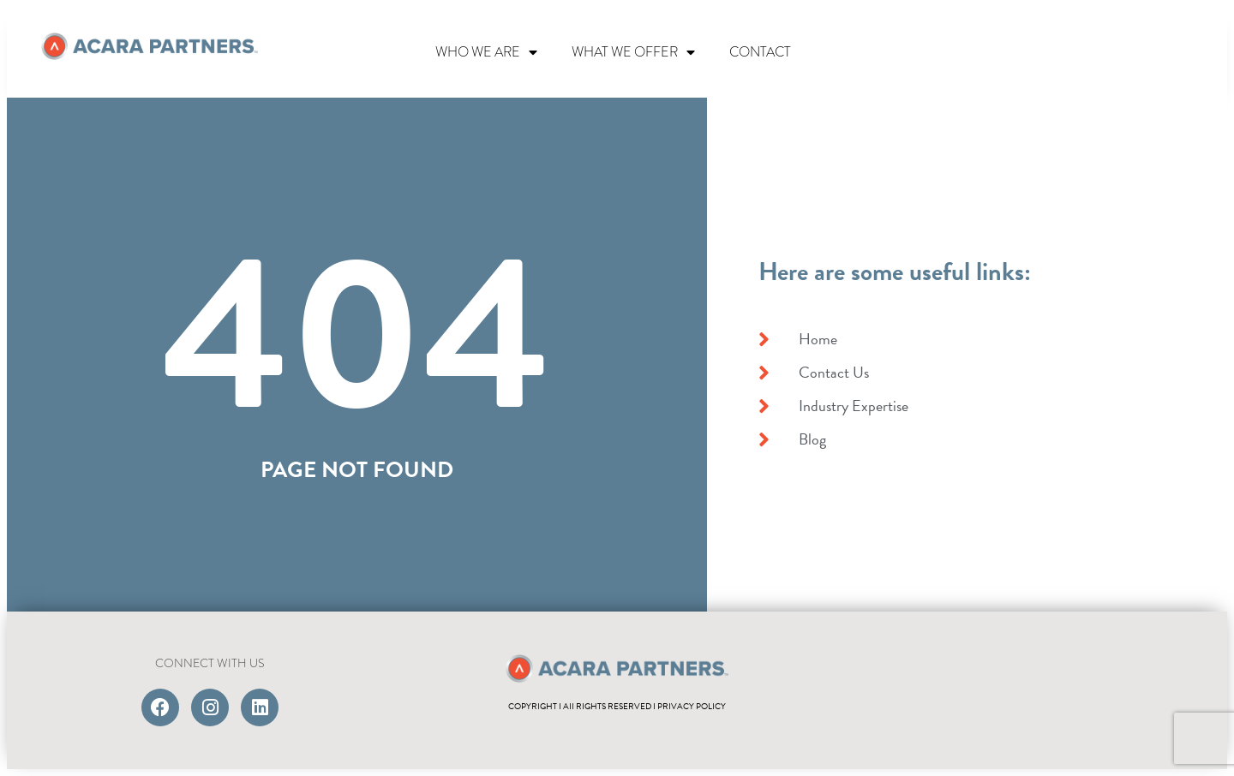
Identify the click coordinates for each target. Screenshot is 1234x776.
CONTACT (760, 52)
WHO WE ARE (486, 52)
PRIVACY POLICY (691, 706)
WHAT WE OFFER (633, 52)
